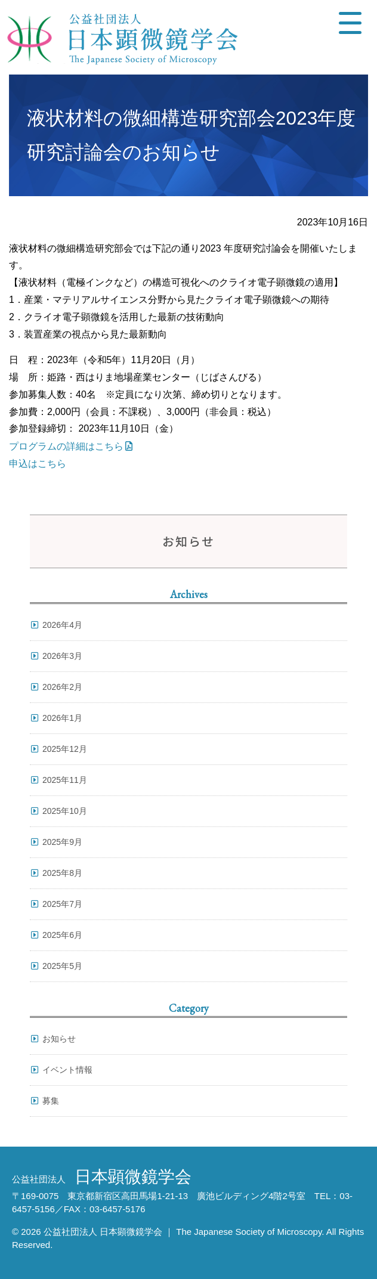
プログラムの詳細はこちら (66, 446)
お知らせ (59, 1038)
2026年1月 (62, 718)
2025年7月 (62, 904)
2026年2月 (62, 687)
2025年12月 (64, 749)
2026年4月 (62, 625)
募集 (50, 1100)
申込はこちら (37, 464)
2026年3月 (62, 656)
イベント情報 (67, 1069)
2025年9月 (62, 842)
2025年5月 (62, 966)
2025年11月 (64, 780)
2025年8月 (62, 873)
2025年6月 (62, 935)
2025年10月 (64, 811)
